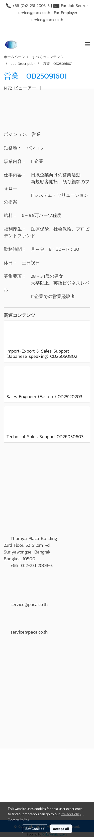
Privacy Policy (71, 813)
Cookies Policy (18, 819)
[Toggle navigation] (87, 44)
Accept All (61, 828)
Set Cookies (34, 828)
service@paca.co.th (33, 13)
